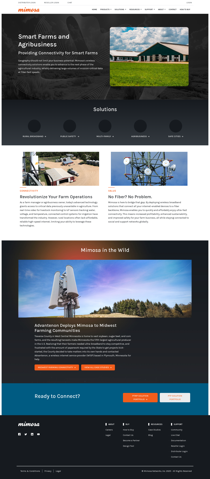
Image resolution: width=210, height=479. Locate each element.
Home (94, 9)
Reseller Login (178, 446)
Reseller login (51, 2)
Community (176, 430)
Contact (173, 9)
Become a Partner (131, 440)
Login (189, 2)
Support (178, 424)
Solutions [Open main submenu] (120, 9)
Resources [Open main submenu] (134, 9)
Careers (109, 430)
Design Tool (128, 446)
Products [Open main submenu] (105, 9)
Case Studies (154, 430)
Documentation (178, 440)
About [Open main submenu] (161, 9)
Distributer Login (26, 2)
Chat (70, 2)
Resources (156, 424)
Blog (150, 435)
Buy (127, 424)
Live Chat (175, 435)
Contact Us (128, 435)
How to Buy (185, 9)
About (111, 424)
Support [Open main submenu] (149, 9)
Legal (108, 435)
